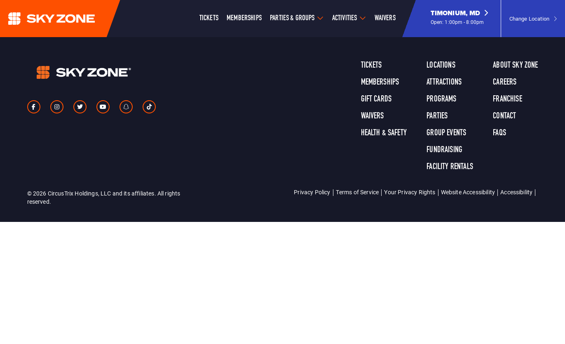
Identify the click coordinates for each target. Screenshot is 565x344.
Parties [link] (437, 116)
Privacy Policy (312, 192)
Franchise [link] (507, 99)
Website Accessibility (468, 192)
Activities (344, 18)
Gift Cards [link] (376, 99)
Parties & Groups (292, 18)
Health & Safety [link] (384, 133)
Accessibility (516, 192)
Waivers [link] (372, 116)
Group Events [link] (446, 133)
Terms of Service (357, 192)
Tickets (208, 18)
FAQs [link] (499, 133)
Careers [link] (504, 82)
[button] (459, 18)
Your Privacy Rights (409, 192)
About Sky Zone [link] (515, 65)
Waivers (385, 18)
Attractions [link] (444, 82)
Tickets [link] (371, 65)
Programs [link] (441, 99)
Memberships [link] (380, 82)
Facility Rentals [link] (450, 167)
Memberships (244, 18)
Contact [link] (504, 116)
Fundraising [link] (444, 150)
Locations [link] (441, 65)
